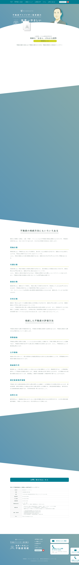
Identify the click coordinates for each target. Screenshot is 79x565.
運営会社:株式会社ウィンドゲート (48, 558)
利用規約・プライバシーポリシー (30, 558)
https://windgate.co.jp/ (27, 516)
